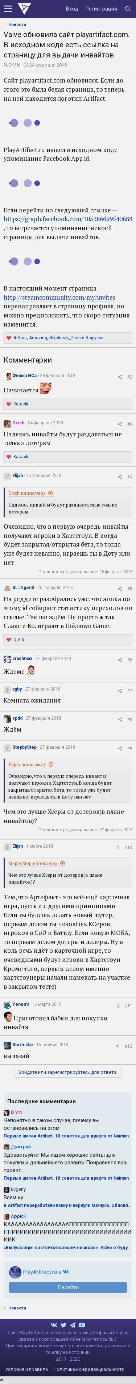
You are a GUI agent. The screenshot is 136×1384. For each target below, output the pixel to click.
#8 (129, 719)
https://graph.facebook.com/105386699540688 (68, 219)
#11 (128, 1005)
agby (17, 689)
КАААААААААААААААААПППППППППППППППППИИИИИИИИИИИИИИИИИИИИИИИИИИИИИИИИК (67, 1232)
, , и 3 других (58, 337)
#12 (128, 1046)
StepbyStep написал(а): (33, 863)
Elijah (17, 475)
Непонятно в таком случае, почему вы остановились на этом (51, 1124)
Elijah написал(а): (27, 764)
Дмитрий (21, 1146)
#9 (129, 748)
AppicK (18, 1216)
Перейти (68, 1287)
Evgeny (18, 1189)
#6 (129, 660)
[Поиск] (128, 9)
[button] (8, 9)
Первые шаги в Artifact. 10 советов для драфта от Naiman (66, 1136)
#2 (129, 377)
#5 (129, 589)
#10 (128, 847)
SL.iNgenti (23, 587)
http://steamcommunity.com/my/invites (59, 297)
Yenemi (20, 1004)
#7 (129, 690)
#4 (129, 477)
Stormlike (22, 1044)
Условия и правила (26, 1369)
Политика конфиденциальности (88, 1369)
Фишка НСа (24, 375)
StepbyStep (24, 747)
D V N (14, 65)
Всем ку (13, 1197)
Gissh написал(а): (27, 493)
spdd (17, 718)
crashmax (22, 658)
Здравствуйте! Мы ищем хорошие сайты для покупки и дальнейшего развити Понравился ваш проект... (66, 1162)
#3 (129, 424)
